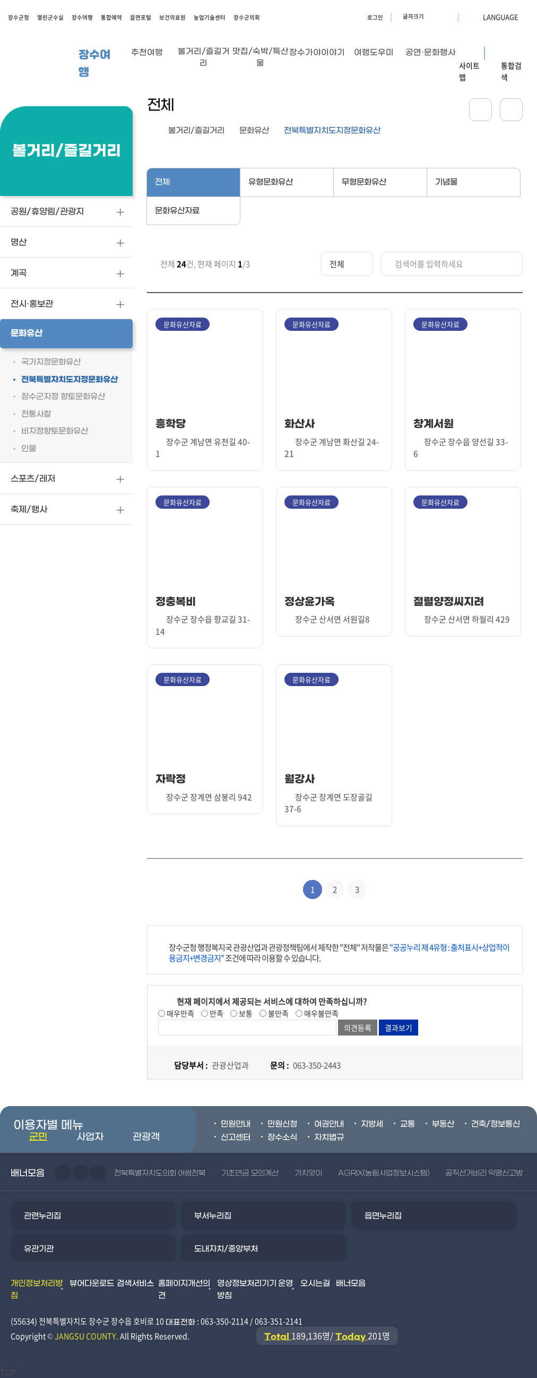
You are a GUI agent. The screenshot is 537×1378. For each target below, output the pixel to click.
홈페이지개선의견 (184, 1289)
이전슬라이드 (63, 1173)
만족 (215, 1013)
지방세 (372, 1124)
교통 (407, 1124)
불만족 (277, 1013)
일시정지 (98, 1173)
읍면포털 (140, 17)
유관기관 (39, 1249)
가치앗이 (308, 1173)
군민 (38, 1137)
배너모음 (351, 1283)
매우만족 (179, 1013)
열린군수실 (50, 17)
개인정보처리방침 (37, 1289)
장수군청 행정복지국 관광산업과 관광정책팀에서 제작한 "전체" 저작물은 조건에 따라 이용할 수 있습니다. (339, 953)
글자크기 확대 (433, 16)
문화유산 (254, 130)
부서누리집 (212, 1216)
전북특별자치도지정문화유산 (332, 130)
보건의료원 (172, 17)
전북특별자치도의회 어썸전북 (159, 1173)
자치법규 (329, 1137)
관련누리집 (42, 1216)
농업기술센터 (210, 17)
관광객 (146, 1137)
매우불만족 (320, 1013)
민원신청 (282, 1124)
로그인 (375, 17)
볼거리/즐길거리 (196, 130)
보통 (245, 1013)
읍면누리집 (383, 1216)
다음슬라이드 (81, 1173)
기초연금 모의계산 (249, 1173)
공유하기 (480, 109)
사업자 (89, 1137)
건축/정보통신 (495, 1124)
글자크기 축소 (446, 16)
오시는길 (315, 1283)
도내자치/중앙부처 (226, 1249)
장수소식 (282, 1137)
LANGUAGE (475, 16)
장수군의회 (246, 17)
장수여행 (82, 17)
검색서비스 (135, 1283)
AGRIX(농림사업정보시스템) (383, 1173)
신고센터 (235, 1137)
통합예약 (111, 17)
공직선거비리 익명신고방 (484, 1173)
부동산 (443, 1124)
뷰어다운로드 (92, 1283)
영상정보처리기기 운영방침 (255, 1289)
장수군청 (18, 17)
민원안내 (235, 1124)
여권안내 (329, 1124)
